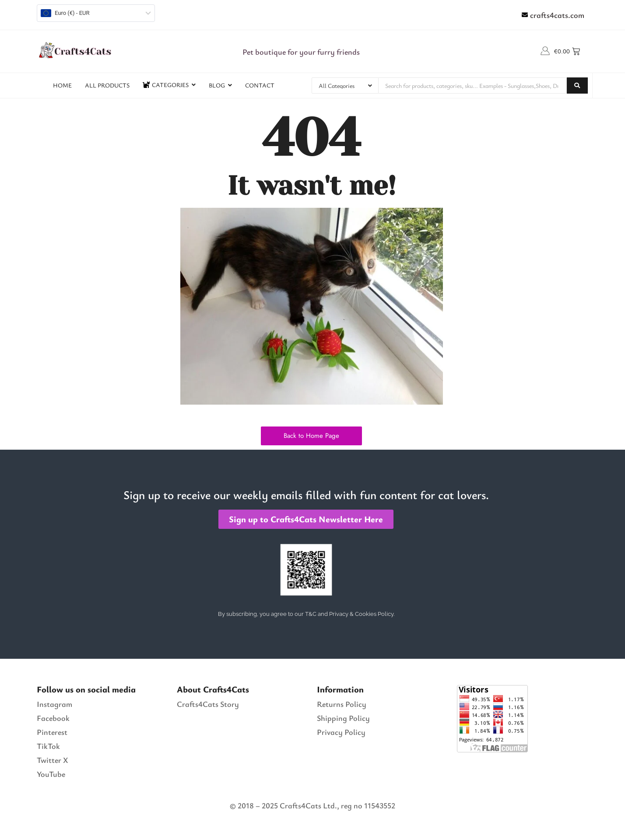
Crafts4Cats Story (208, 704)
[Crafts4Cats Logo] (76, 50)
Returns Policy (341, 704)
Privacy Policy (341, 732)
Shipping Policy (343, 718)
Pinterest (52, 732)
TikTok (48, 746)
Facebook (53, 718)
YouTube (51, 774)
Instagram (54, 704)
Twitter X (52, 760)
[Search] (473, 85)
